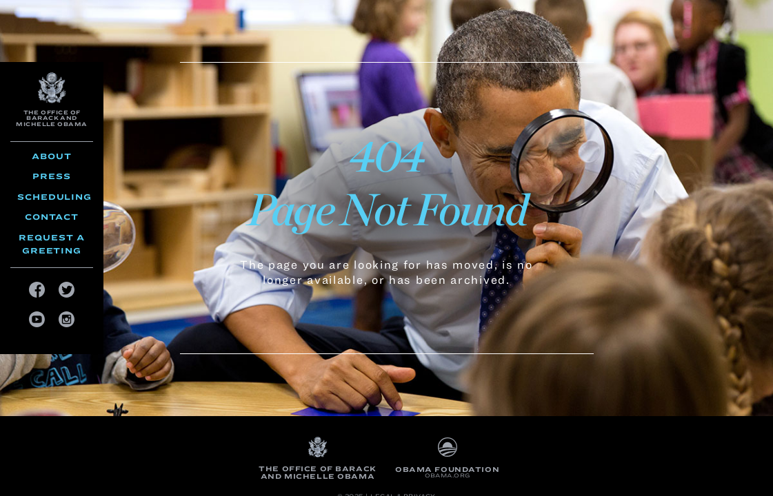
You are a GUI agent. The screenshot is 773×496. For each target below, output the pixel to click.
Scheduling (54, 196)
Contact (52, 216)
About (52, 156)
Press (51, 176)
